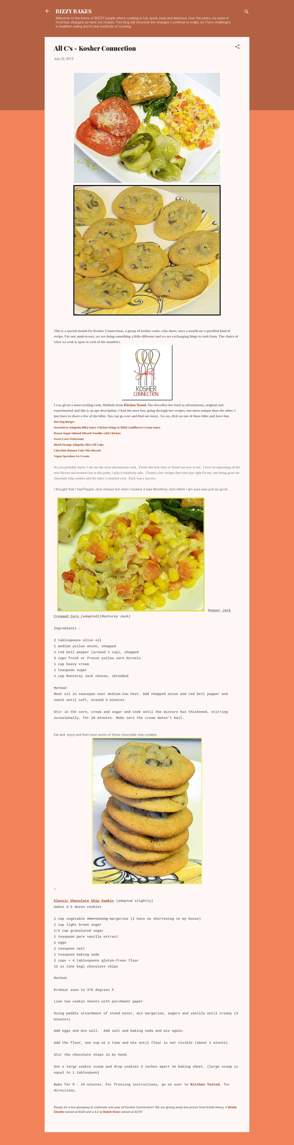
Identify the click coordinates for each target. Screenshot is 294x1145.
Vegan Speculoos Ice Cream (71, 456)
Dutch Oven (111, 1112)
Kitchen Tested (135, 405)
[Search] (246, 13)
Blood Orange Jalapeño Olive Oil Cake (79, 444)
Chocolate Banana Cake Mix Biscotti (77, 450)
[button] (237, 47)
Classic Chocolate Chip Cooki (83, 901)
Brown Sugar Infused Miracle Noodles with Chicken (87, 433)
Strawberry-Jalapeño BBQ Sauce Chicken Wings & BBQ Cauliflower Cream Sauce (107, 427)
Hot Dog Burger (64, 421)
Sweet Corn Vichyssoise (69, 439)
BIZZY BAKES (74, 11)
